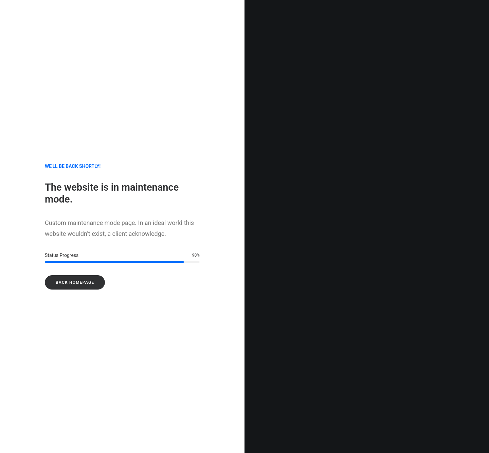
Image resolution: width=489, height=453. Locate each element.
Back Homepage (75, 178)
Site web (337, 365)
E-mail (179, 365)
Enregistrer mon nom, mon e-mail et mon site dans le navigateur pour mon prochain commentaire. (119, 399)
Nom (19, 365)
